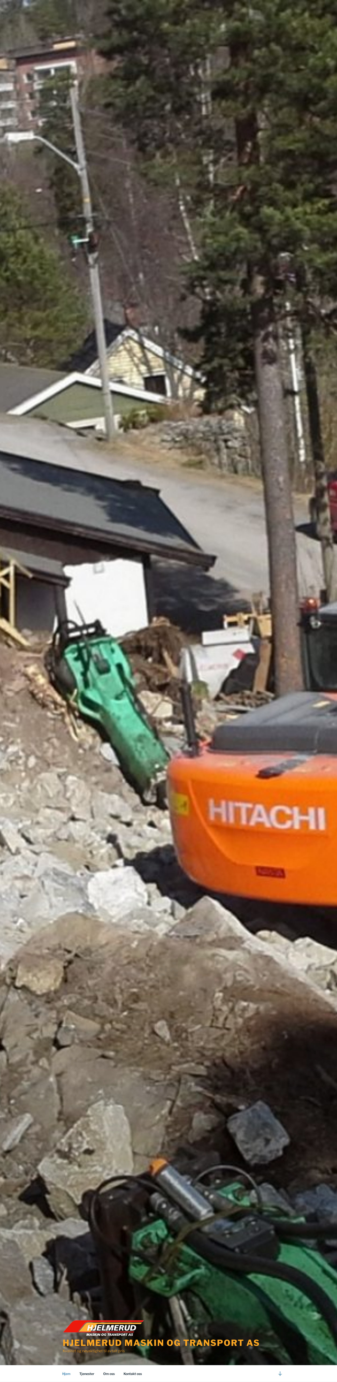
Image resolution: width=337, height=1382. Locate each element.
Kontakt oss (133, 1374)
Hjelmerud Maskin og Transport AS (161, 1343)
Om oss (109, 1374)
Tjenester (86, 1374)
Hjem (66, 1374)
